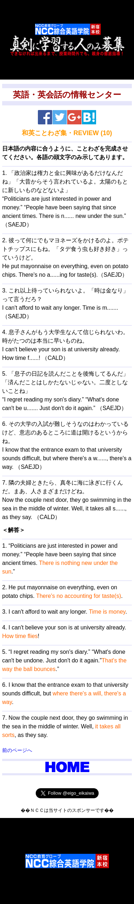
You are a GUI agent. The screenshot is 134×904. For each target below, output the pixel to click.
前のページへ (17, 750)
